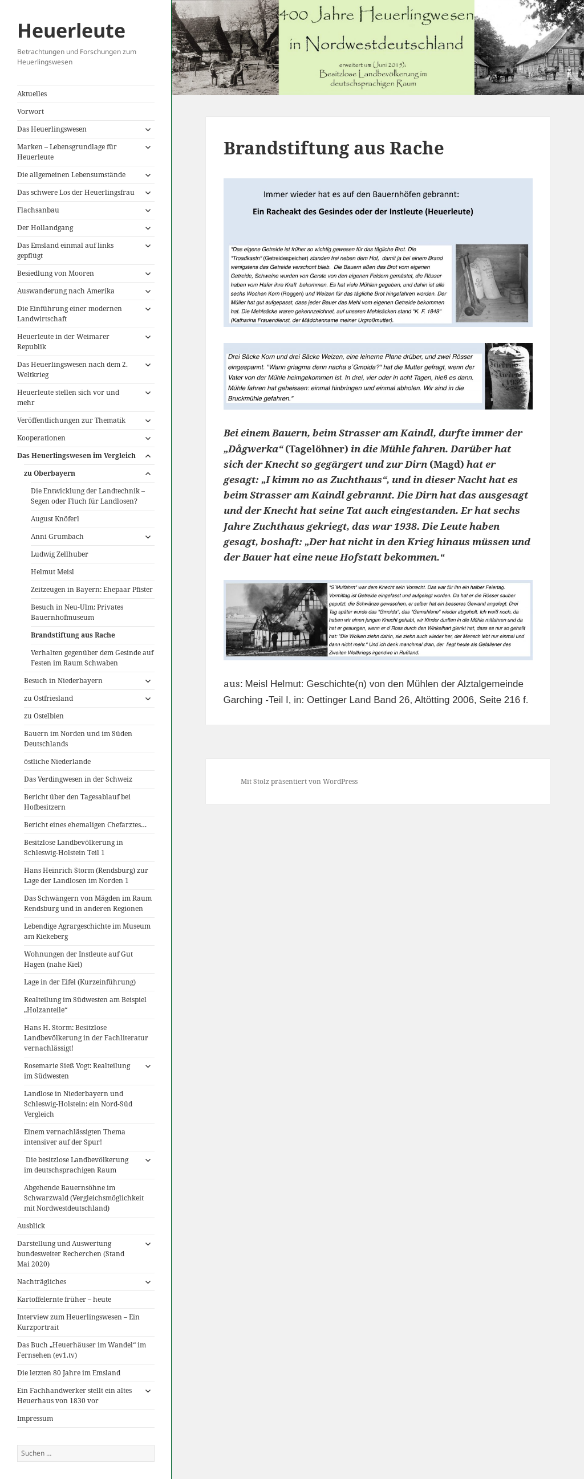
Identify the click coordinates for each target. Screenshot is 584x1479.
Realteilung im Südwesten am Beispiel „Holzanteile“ (85, 1005)
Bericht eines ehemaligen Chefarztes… (85, 825)
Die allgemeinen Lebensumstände (71, 174)
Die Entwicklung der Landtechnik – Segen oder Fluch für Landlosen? (88, 496)
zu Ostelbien (44, 716)
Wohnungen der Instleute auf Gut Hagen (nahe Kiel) (78, 959)
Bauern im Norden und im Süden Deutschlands (78, 739)
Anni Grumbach (57, 536)
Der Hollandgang (45, 227)
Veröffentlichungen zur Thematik (71, 420)
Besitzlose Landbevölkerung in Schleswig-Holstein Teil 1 (73, 847)
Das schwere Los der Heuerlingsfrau (76, 192)
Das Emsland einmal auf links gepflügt (65, 250)
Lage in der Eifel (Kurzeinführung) (80, 982)
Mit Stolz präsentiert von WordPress (299, 781)
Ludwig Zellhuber (59, 554)
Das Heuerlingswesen (52, 129)
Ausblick (31, 1226)
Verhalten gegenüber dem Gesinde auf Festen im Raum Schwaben (92, 658)
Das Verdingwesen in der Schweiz (78, 779)
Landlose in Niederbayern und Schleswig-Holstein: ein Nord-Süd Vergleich (78, 1104)
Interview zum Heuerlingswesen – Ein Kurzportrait (78, 1322)
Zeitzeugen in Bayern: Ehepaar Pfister (92, 589)
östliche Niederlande (57, 761)
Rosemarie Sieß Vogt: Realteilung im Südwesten (77, 1071)
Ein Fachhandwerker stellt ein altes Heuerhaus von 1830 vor (74, 1396)
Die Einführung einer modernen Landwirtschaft (69, 314)
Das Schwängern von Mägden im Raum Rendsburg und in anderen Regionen (88, 903)
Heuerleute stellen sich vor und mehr (68, 397)
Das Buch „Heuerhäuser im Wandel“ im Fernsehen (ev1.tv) (81, 1350)
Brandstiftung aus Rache (73, 635)
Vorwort (30, 111)
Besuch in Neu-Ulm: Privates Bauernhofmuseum (77, 612)
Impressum (35, 1418)
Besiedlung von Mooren (55, 273)
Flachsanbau (38, 210)
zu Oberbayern (49, 473)
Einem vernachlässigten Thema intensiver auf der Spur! (74, 1137)
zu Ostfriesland (48, 698)
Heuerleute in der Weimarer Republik (63, 342)
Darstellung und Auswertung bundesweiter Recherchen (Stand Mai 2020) (70, 1254)
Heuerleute (71, 30)
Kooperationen (41, 438)
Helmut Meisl (52, 572)
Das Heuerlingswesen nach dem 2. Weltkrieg (72, 369)
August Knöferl (55, 519)
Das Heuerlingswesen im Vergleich (76, 455)
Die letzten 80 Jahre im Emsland (68, 1373)
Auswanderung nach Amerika (66, 291)
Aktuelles (32, 94)
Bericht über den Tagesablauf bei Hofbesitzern (77, 802)
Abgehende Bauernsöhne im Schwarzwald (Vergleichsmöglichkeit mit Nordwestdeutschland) (84, 1198)
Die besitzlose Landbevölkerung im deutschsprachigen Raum (76, 1165)
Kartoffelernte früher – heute (64, 1299)
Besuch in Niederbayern (63, 680)
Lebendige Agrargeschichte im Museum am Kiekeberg (87, 931)
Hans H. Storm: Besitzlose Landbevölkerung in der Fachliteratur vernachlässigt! (86, 1038)
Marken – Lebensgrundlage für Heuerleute (67, 152)
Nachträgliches (41, 1281)
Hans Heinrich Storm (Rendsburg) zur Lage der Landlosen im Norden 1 (86, 875)
